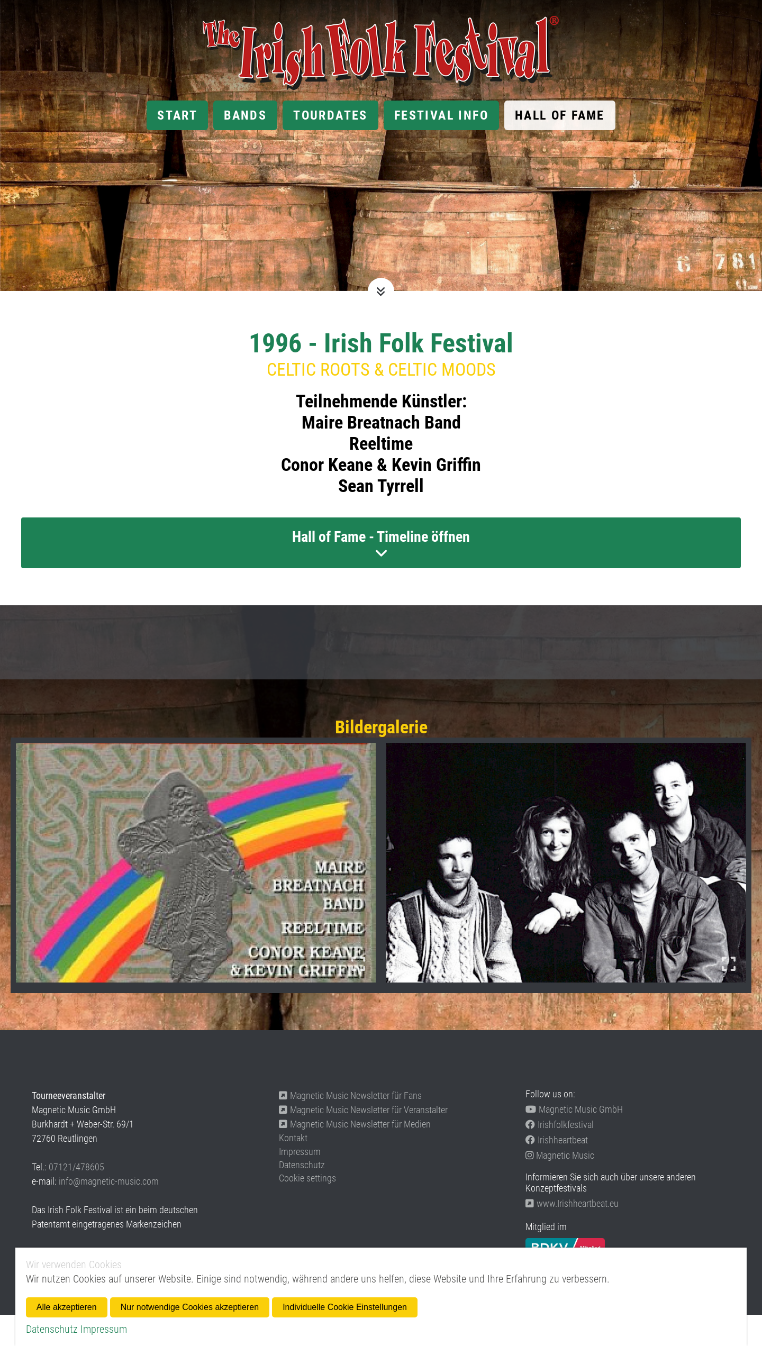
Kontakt (293, 1137)
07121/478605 (76, 1166)
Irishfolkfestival (559, 1124)
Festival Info (441, 115)
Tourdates (330, 115)
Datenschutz (302, 1164)
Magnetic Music (559, 1155)
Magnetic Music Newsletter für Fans (350, 1095)
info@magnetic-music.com (109, 1181)
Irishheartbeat (556, 1139)
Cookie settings (307, 1178)
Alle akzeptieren (67, 1307)
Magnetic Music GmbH (574, 1109)
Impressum (300, 1151)
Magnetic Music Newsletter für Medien (355, 1124)
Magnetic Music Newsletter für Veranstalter (363, 1109)
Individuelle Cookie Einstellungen (345, 1307)
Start (177, 115)
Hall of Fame (560, 115)
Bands (245, 115)
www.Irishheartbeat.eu (572, 1203)
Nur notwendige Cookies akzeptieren (190, 1307)
